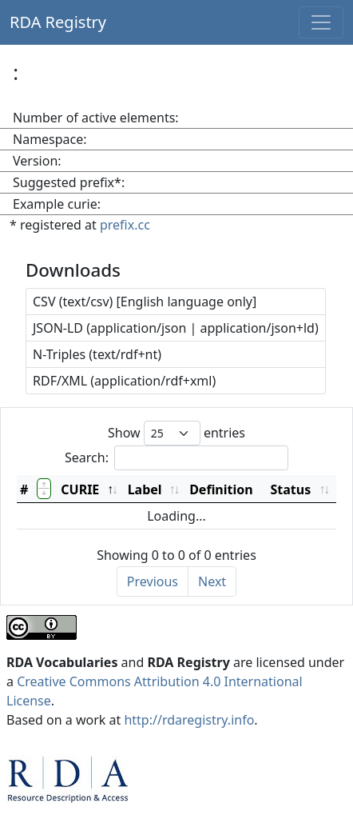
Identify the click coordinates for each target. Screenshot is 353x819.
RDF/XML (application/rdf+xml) (124, 381)
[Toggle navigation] (321, 22)
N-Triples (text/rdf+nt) (97, 354)
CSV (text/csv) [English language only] (144, 301)
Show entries (176, 433)
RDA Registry (58, 22)
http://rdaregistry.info (189, 720)
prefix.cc (125, 225)
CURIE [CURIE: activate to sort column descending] (80, 489)
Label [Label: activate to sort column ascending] (145, 489)
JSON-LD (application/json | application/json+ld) (176, 328)
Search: (176, 457)
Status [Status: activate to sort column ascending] (290, 489)
